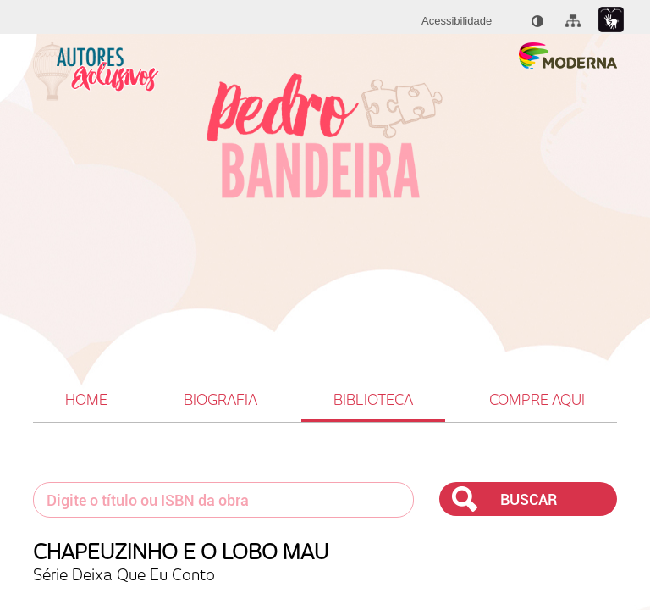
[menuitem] (457, 21)
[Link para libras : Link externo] (611, 20)
